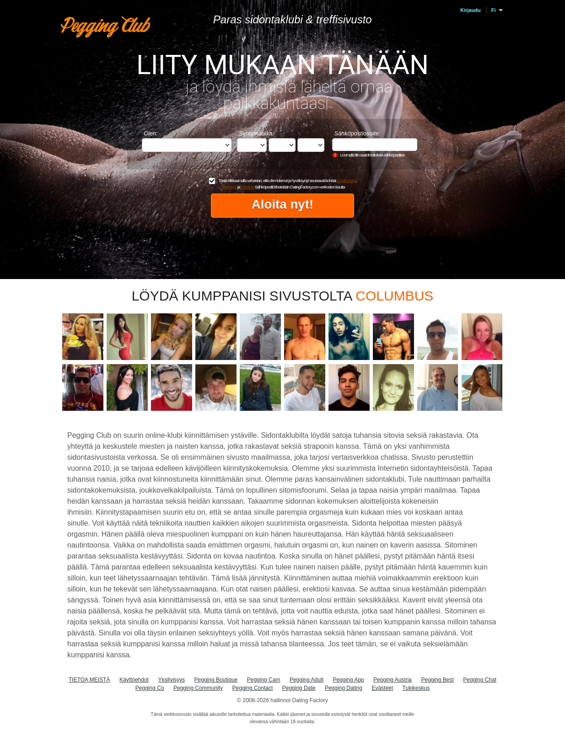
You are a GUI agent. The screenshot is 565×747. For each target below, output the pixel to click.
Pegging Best (437, 680)
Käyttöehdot (346, 180)
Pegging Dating (343, 688)
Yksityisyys (228, 186)
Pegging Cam (263, 680)
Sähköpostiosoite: (357, 133)
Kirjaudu (470, 10)
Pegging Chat (479, 680)
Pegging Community (198, 688)
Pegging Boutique (216, 680)
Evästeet (247, 186)
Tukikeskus (416, 688)
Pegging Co (149, 688)
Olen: (151, 133)
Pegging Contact (252, 688)
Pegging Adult (306, 680)
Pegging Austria (392, 680)
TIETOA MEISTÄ (89, 680)
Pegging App (348, 680)
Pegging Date (299, 688)
